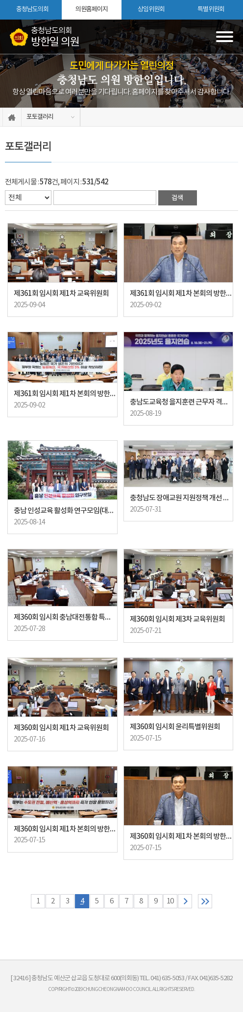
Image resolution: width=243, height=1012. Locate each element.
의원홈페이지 (91, 9)
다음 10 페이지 (185, 901)
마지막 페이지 (205, 901)
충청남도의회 (32, 9)
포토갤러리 (39, 117)
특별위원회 (210, 9)
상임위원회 (151, 9)
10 (170, 901)
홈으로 (12, 117)
